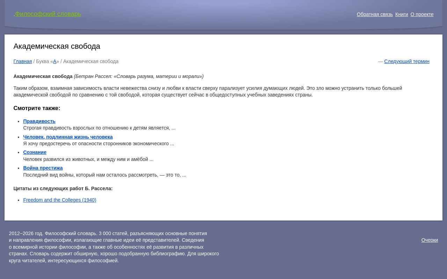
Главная (22, 61)
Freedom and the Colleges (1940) (59, 200)
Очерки (430, 240)
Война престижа (43, 168)
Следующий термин (406, 61)
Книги (401, 14)
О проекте (422, 14)
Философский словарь (48, 13)
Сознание (34, 152)
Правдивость (39, 121)
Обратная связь (375, 14)
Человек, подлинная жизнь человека (67, 137)
